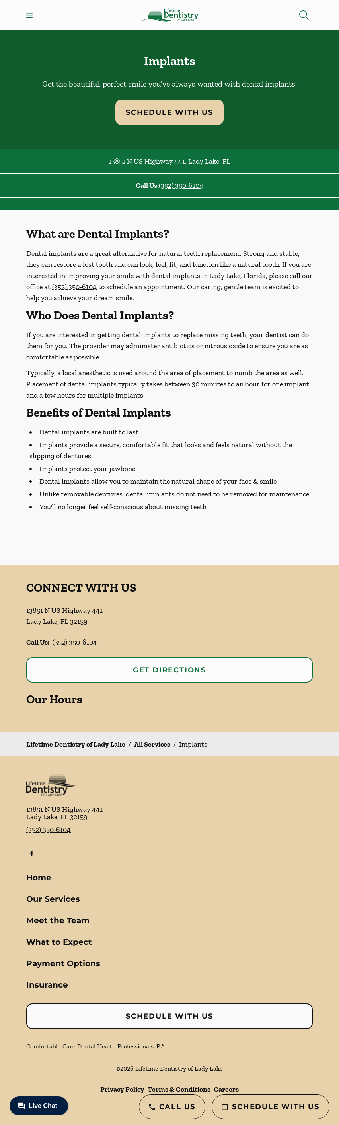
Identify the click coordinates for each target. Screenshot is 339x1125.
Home (38, 877)
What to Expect (59, 942)
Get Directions (169, 670)
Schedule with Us (169, 112)
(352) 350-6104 (181, 185)
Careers (226, 1089)
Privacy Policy (122, 1089)
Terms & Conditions (179, 1089)
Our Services (53, 899)
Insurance (47, 985)
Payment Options (63, 963)
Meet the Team (58, 920)
